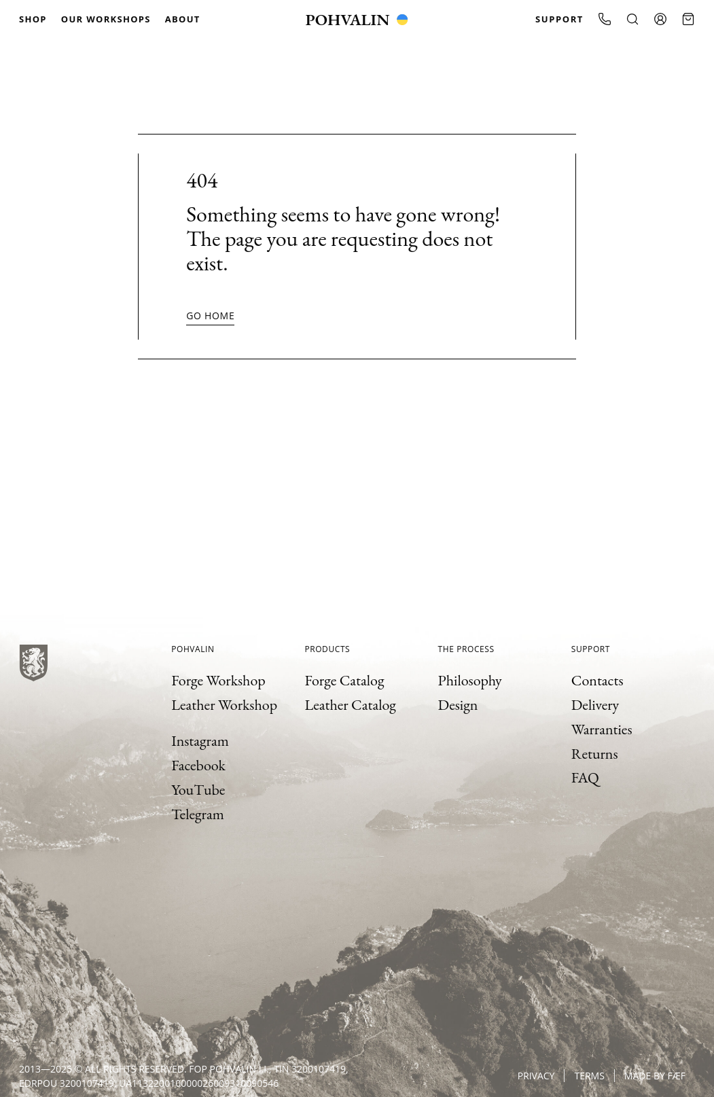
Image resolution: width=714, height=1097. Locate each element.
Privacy (536, 1075)
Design (458, 705)
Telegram (197, 814)
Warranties (601, 729)
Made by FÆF (654, 1075)
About (182, 19)
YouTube (198, 789)
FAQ (585, 777)
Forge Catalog (344, 680)
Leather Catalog (350, 705)
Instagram (200, 741)
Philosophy (470, 680)
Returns (594, 753)
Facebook (198, 765)
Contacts (597, 680)
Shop (33, 19)
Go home (210, 315)
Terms (589, 1075)
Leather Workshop (224, 705)
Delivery (595, 705)
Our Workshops (106, 19)
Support (559, 19)
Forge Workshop (218, 680)
